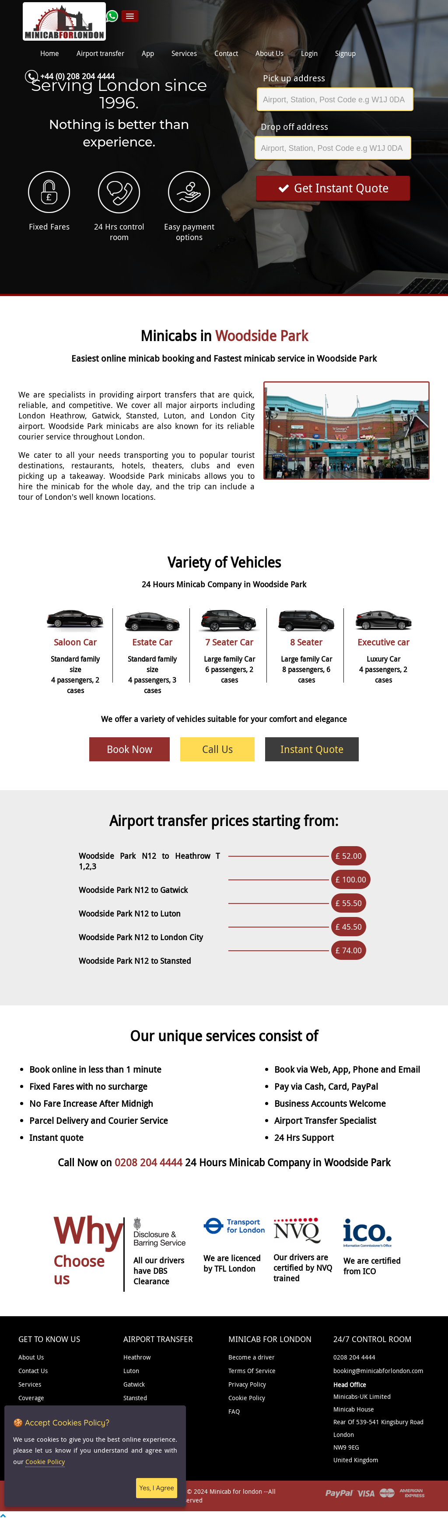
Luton (131, 1371)
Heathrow (136, 1357)
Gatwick (134, 1384)
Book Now (129, 749)
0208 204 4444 (150, 1162)
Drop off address (294, 126)
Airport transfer (100, 53)
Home (49, 53)
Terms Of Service (252, 1371)
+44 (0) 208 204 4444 (77, 76)
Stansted (135, 1398)
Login (309, 53)
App (148, 53)
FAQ (234, 1411)
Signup (345, 53)
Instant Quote (311, 749)
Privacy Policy (247, 1384)
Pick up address (294, 78)
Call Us (217, 749)
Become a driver (251, 1357)
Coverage (31, 1398)
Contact (226, 53)
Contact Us (33, 1371)
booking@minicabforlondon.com (378, 1371)
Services (184, 53)
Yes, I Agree (156, 1488)
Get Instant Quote (333, 188)
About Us (270, 53)
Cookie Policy (246, 1398)
